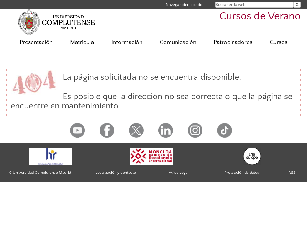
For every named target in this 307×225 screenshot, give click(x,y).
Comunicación (178, 42)
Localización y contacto (115, 172)
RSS (292, 172)
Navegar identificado (184, 4)
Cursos (278, 42)
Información (126, 42)
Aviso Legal (178, 172)
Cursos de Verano (260, 16)
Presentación (36, 42)
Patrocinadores (233, 42)
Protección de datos (241, 172)
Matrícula (82, 42)
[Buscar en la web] (297, 5)
